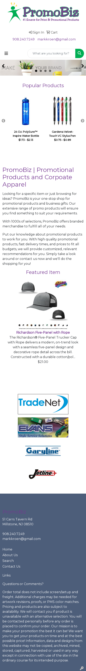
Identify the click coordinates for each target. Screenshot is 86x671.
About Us (10, 555)
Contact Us (11, 566)
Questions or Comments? (23, 584)
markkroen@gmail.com (56, 39)
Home (7, 549)
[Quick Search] (51, 53)
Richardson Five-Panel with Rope (43, 332)
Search (8, 561)
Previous (3, 121)
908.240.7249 (24, 39)
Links (6, 575)
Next (83, 121)
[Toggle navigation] (6, 53)
